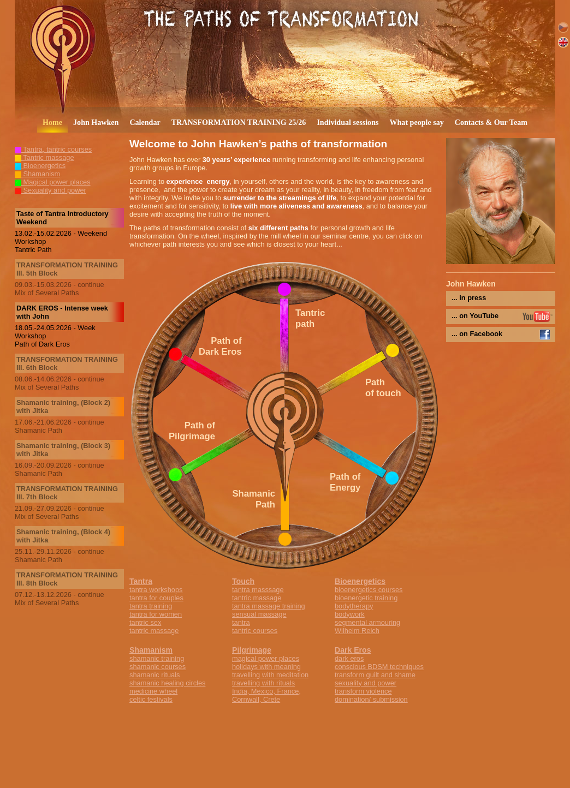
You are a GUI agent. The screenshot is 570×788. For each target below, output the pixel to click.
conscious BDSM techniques (379, 666)
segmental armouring (367, 622)
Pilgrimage (251, 650)
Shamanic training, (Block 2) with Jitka (63, 406)
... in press (469, 298)
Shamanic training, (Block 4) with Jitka (63, 536)
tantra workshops (155, 590)
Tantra (140, 581)
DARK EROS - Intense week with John (62, 312)
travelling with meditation (270, 675)
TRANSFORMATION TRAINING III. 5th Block (67, 269)
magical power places (265, 658)
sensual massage (259, 614)
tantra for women (155, 614)
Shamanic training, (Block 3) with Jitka (63, 449)
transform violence (363, 691)
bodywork (350, 614)
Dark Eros (353, 650)
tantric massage (154, 630)
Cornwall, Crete (256, 699)
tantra (241, 622)
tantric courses (254, 630)
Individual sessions (347, 122)
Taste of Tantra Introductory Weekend (62, 218)
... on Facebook (477, 334)
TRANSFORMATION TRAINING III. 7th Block (67, 493)
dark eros (349, 658)
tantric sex (145, 622)
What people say (416, 122)
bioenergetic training (366, 598)
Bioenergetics (40, 166)
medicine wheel (153, 691)
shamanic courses (157, 666)
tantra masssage (258, 590)
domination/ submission (371, 699)
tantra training (150, 606)
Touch (243, 581)
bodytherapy (354, 606)
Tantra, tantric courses (53, 149)
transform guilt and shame (375, 675)
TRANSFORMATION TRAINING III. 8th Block (67, 579)
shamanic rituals (154, 675)
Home (52, 122)
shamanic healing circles (167, 683)
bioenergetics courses (368, 590)
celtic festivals (151, 699)
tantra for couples (156, 598)
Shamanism (37, 174)
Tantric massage (44, 157)
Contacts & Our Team (491, 122)
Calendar (144, 122)
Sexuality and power (50, 190)
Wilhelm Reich (357, 630)
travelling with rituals (263, 683)
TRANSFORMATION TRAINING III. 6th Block (67, 363)
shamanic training (156, 658)
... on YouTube (475, 316)
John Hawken (95, 122)
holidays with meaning (266, 666)
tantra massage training (268, 606)
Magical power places (53, 182)
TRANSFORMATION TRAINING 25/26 (238, 122)
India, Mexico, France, (266, 691)
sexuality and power (365, 683)
